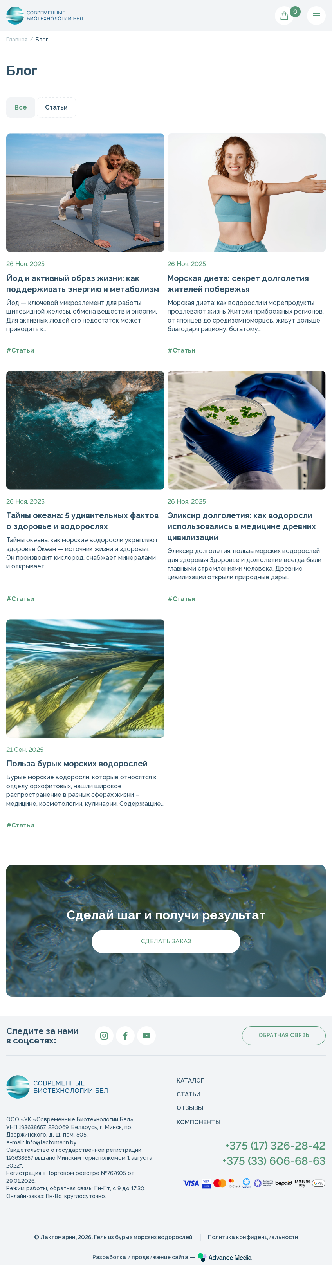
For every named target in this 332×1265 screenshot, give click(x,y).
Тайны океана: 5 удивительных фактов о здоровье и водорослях (82, 521)
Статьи (56, 107)
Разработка (140, 1257)
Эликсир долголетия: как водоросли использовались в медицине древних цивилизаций (242, 526)
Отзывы (190, 1108)
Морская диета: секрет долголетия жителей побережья (238, 284)
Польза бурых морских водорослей (77, 763)
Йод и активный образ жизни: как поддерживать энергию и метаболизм (82, 284)
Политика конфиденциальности (253, 1237)
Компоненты (198, 1122)
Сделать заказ (166, 941)
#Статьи (20, 350)
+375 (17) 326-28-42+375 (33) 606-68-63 (274, 1153)
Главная (16, 39)
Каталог (190, 1080)
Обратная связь (284, 1035)
